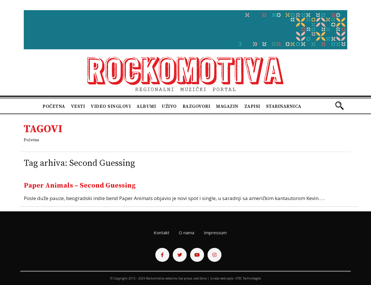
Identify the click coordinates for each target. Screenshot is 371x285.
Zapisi (252, 106)
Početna (54, 106)
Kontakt (161, 232)
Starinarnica (283, 106)
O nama (186, 232)
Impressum (215, 232)
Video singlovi (111, 106)
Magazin (227, 106)
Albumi (146, 106)
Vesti (78, 106)
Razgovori (196, 106)
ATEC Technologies (248, 278)
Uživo (169, 106)
